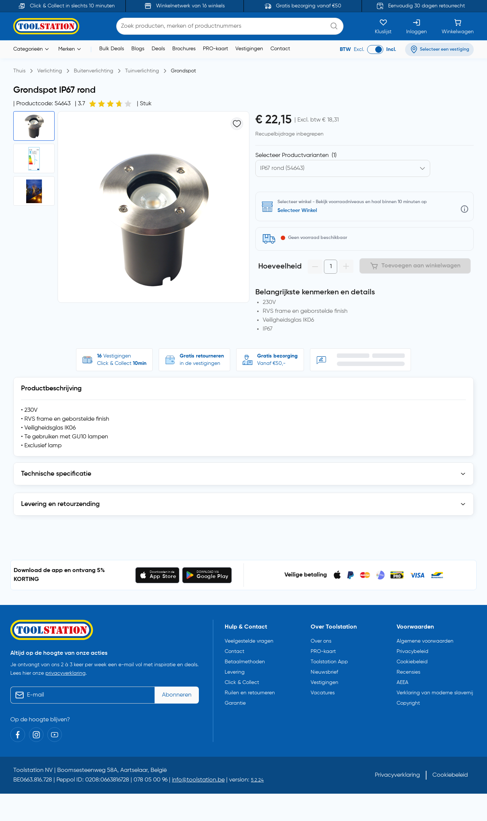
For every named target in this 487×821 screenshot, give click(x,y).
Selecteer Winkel (297, 210)
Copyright (408, 703)
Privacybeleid (412, 651)
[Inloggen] (416, 26)
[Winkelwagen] (458, 26)
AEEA (402, 682)
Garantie (235, 703)
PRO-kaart (215, 48)
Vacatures (323, 692)
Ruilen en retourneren (250, 692)
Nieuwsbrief (324, 672)
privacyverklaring (65, 673)
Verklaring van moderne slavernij (435, 692)
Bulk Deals (111, 48)
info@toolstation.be (198, 780)
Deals (158, 48)
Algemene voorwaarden (425, 641)
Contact (280, 48)
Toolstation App (329, 661)
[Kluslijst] (383, 26)
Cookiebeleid (412, 661)
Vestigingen (249, 48)
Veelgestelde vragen (249, 641)
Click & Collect (242, 682)
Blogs (137, 48)
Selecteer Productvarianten (295, 155)
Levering (235, 672)
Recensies (408, 672)
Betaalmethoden (245, 661)
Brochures (184, 48)
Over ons (321, 641)
